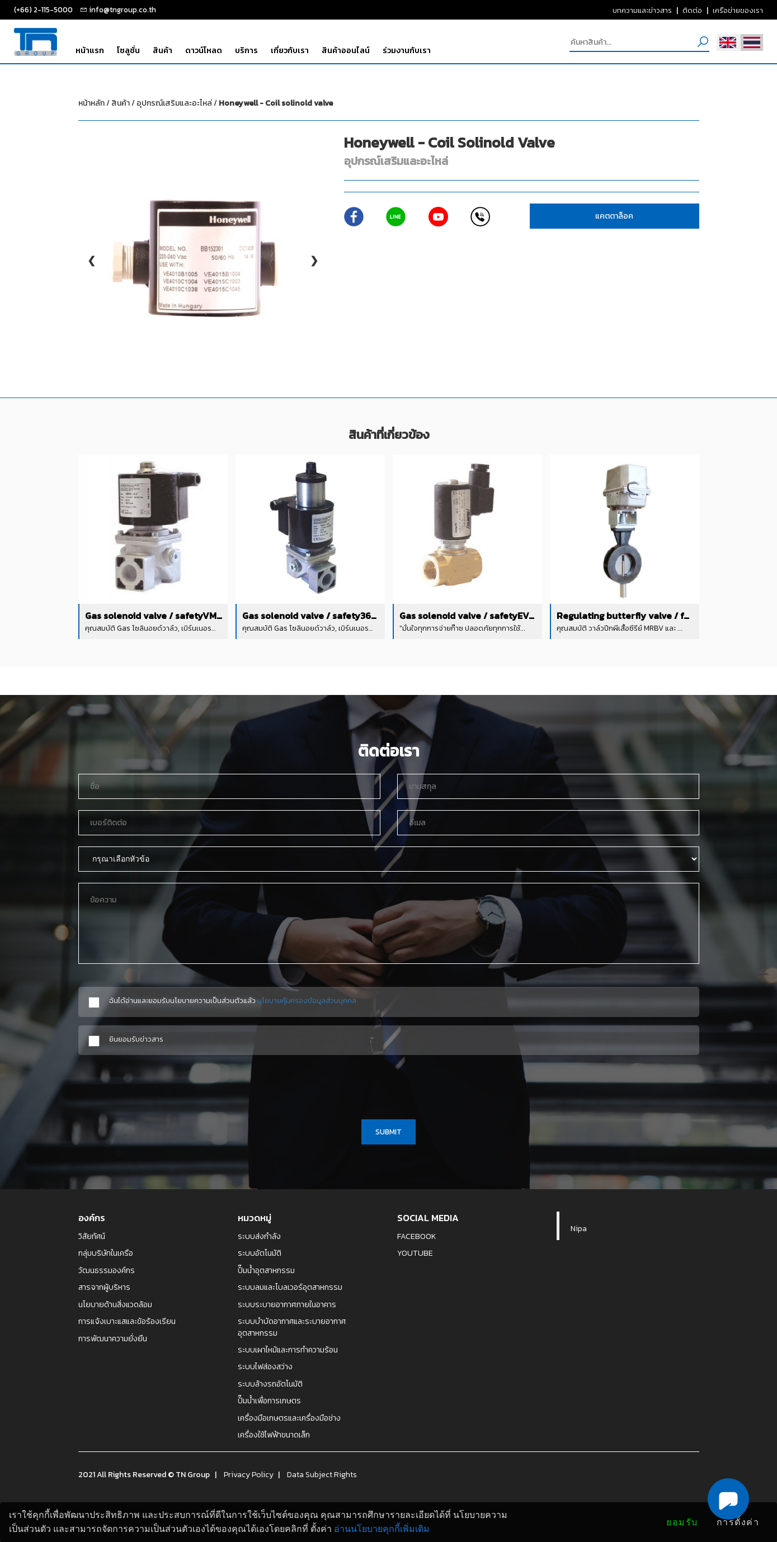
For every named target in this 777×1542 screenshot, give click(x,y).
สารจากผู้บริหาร (104, 1287)
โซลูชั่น (128, 50)
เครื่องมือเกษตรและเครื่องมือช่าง (289, 1417)
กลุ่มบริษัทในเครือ (105, 1253)
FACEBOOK (416, 1236)
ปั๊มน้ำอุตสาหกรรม (266, 1270)
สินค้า (162, 50)
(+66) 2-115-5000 (43, 9)
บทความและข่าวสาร (642, 10)
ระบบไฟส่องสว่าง (265, 1366)
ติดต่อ (692, 10)
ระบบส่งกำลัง (259, 1236)
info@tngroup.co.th (122, 9)
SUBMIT (388, 1131)
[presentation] (389, 1085)
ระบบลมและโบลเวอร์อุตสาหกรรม (290, 1287)
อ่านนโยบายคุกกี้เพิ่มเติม (382, 1529)
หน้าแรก (90, 50)
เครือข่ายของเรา (738, 10)
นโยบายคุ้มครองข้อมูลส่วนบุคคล (306, 1000)
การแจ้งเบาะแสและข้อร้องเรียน (127, 1321)
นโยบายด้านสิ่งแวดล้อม (115, 1304)
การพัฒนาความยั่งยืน (112, 1338)
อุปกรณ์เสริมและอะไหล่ (234, 103)
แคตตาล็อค (614, 216)
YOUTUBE (415, 1253)
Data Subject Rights (322, 1474)
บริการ (246, 50)
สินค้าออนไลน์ (346, 50)
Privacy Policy (249, 1474)
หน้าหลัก (91, 103)
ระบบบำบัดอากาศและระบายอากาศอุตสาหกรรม (292, 1327)
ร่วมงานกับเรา (407, 50)
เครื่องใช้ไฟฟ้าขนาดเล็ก (274, 1434)
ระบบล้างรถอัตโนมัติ (270, 1383)
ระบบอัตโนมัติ (259, 1253)
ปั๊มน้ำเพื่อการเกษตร (269, 1400)
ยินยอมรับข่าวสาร (136, 1039)
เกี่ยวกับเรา (290, 50)
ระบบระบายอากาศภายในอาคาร (287, 1304)
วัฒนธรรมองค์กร (106, 1270)
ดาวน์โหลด (203, 50)
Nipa (579, 1228)
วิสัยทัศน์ (91, 1236)
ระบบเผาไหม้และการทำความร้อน (288, 1349)
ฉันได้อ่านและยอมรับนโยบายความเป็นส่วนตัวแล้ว (232, 1000)
